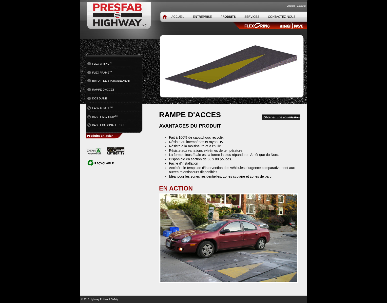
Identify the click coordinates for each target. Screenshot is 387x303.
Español (301, 5)
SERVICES (251, 17)
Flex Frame (102, 72)
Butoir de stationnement (111, 80)
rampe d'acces (103, 89)
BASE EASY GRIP (105, 116)
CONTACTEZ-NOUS (281, 17)
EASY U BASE (102, 108)
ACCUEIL (178, 17)
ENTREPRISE (202, 17)
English (291, 5)
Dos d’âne (99, 98)
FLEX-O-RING (102, 63)
